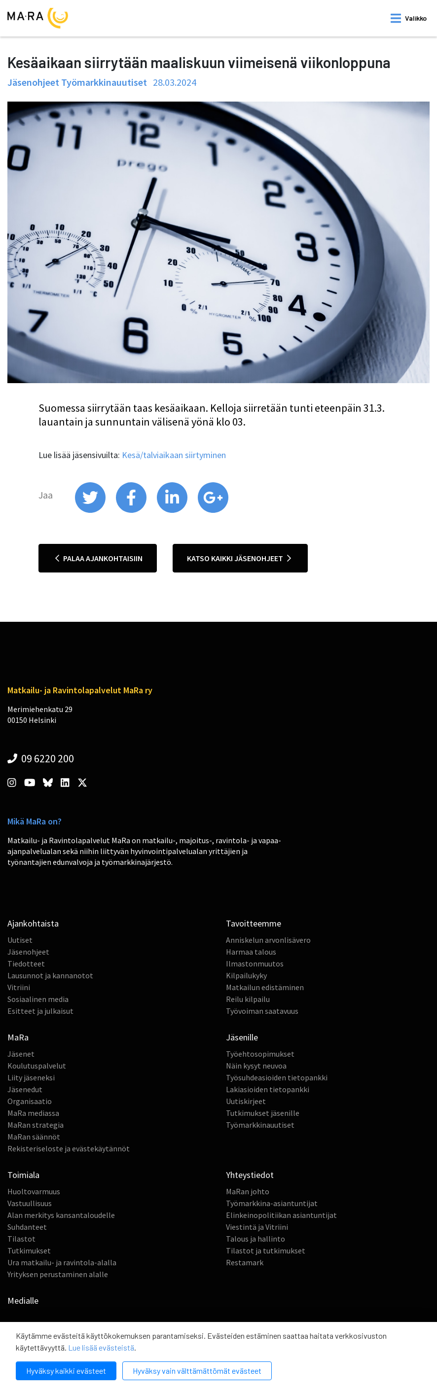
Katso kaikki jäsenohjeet (239, 558)
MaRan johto (247, 1191)
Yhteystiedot (250, 1174)
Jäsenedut (24, 1089)
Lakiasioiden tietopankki (267, 1089)
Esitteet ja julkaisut (40, 1011)
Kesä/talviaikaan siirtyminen (174, 455)
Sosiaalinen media (38, 999)
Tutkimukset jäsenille (262, 1113)
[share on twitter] (91, 510)
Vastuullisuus (29, 1203)
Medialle (22, 1300)
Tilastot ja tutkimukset (265, 1250)
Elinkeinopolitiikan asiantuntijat (281, 1215)
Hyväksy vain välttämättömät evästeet (197, 1370)
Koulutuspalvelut (36, 1066)
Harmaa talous (251, 952)
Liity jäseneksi (31, 1077)
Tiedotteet (26, 963)
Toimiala (23, 1174)
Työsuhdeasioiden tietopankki (277, 1077)
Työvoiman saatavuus (262, 1011)
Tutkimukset (29, 1250)
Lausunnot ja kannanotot (50, 975)
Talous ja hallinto (255, 1239)
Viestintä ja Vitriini (257, 1227)
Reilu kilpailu (248, 999)
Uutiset (20, 940)
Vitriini (18, 987)
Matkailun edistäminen (265, 987)
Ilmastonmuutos (255, 963)
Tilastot (21, 1239)
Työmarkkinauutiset (260, 1125)
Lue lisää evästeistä (101, 1347)
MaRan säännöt (33, 1137)
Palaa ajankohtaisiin (99, 558)
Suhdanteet (27, 1227)
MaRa (18, 1037)
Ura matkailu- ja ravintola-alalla (61, 1262)
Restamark (244, 1262)
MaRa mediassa (33, 1113)
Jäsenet (21, 1054)
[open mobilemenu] (409, 18)
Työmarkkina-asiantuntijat (272, 1203)
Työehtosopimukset (260, 1054)
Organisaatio (29, 1101)
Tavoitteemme (253, 923)
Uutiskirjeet (246, 1101)
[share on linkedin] (172, 510)
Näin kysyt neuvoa (256, 1066)
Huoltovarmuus (33, 1191)
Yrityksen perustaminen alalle (57, 1274)
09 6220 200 (40, 758)
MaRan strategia (35, 1125)
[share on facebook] (131, 510)
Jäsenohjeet (28, 952)
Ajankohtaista (33, 923)
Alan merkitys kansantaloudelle (61, 1215)
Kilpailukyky (246, 975)
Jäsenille (242, 1037)
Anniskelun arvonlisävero (268, 940)
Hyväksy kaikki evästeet (66, 1370)
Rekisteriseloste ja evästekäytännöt (68, 1148)
